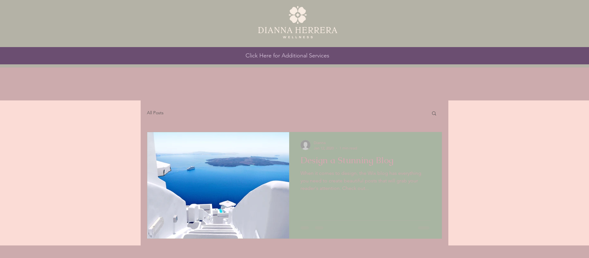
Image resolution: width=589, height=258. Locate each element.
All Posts (155, 113)
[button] (434, 113)
